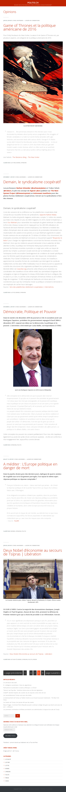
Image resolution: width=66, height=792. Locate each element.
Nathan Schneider (23, 188)
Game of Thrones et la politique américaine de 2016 (29, 27)
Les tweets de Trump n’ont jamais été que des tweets (18, 702)
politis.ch (33, 2)
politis (19, 445)
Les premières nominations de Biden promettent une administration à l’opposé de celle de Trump (31, 709)
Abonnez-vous (10, 736)
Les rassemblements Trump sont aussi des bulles (17, 695)
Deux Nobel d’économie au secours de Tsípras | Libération (32, 552)
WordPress (42, 789)
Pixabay (17, 751)
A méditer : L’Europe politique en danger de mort (30, 465)
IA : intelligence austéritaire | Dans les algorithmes (17, 685)
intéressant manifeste (42, 193)
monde (18, 162)
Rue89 (16, 521)
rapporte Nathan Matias (47, 215)
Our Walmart (12, 222)
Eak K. (10, 751)
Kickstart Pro (26, 789)
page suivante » (53, 673)
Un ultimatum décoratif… (10, 682)
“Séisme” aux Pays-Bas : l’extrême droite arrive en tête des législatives (23, 690)
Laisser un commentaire (32, 20)
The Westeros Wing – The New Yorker (25, 157)
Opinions (23, 162)
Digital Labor (35, 191)
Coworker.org (21, 269)
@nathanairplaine (38, 188)
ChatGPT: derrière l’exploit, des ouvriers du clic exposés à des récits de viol (24, 693)
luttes (13, 292)
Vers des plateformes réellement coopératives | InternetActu (32, 287)
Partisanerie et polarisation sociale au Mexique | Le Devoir (20, 688)
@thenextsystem (23, 193)
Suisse (7, 781)
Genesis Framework (35, 789)
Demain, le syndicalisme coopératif (32, 181)
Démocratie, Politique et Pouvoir (29, 311)
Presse (35, 659)
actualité (14, 659)
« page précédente (13, 673)
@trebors (7, 191)
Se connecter (49, 789)
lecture (13, 162)
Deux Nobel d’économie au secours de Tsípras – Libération (31, 654)
